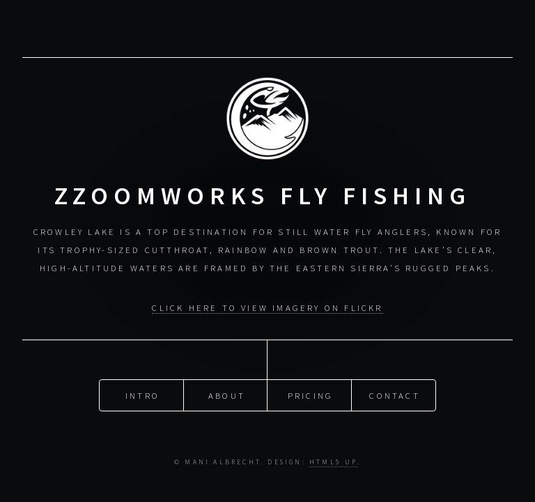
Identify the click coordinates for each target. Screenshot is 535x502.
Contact (394, 395)
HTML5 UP (333, 462)
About (226, 395)
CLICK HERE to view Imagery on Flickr (267, 307)
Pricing (310, 395)
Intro (142, 395)
